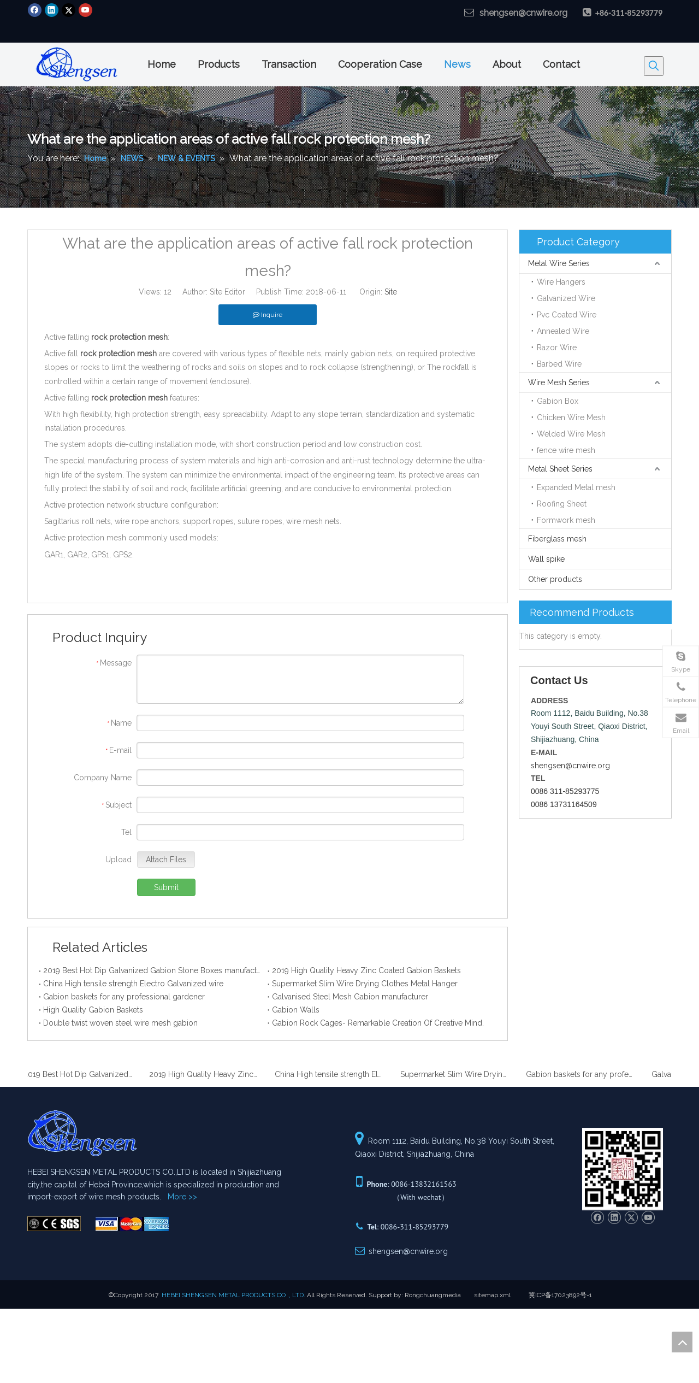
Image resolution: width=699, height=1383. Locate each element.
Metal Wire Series (559, 263)
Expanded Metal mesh (576, 487)
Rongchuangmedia (433, 1295)
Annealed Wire (563, 331)
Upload (118, 859)
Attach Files (166, 859)
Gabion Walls (295, 1009)
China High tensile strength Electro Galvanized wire (133, 983)
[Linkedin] (51, 10)
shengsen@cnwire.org (523, 13)
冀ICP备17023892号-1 (560, 1295)
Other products (555, 579)
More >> (182, 1196)
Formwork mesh (566, 520)
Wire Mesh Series (559, 382)
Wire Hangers (561, 282)
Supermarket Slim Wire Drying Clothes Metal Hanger (365, 983)
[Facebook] (35, 10)
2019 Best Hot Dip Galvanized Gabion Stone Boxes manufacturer (153, 970)
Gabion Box (557, 401)
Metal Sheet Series (560, 468)
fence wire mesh (566, 450)
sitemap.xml (492, 1295)
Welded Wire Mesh (571, 433)
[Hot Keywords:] (654, 66)
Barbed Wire (559, 364)
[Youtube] (85, 10)
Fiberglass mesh (557, 538)
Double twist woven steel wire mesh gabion (120, 1023)
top (682, 1342)
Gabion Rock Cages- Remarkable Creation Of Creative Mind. (378, 1023)
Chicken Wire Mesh (571, 417)
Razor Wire (557, 347)
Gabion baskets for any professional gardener (124, 996)
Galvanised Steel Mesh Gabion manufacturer (350, 996)
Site (390, 291)
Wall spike (546, 559)
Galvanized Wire (566, 298)
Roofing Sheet (562, 503)
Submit (166, 887)
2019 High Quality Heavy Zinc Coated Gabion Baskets (366, 970)
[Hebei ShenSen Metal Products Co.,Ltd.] (54, 1223)
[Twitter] (68, 10)
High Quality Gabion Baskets (93, 1009)
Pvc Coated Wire (566, 314)
